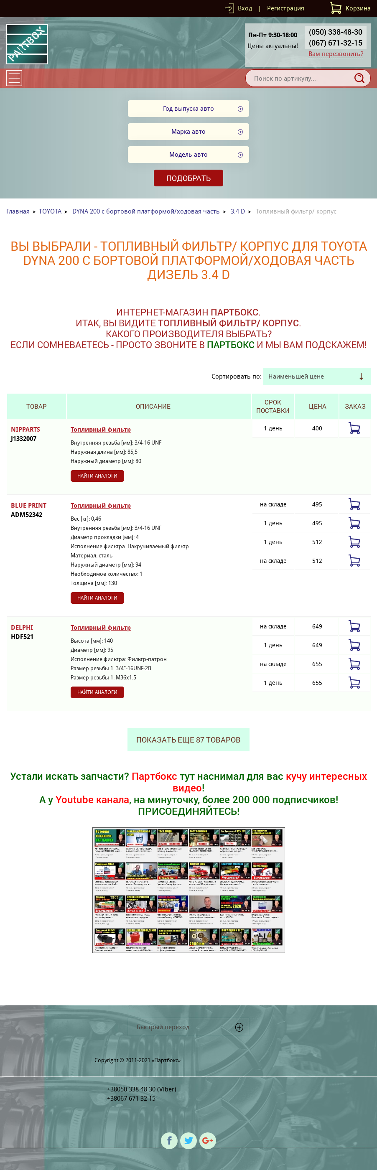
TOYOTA (50, 211)
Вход (245, 8)
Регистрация (285, 8)
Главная (18, 211)
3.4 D (238, 211)
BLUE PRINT (36, 510)
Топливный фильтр (101, 429)
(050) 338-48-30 (335, 32)
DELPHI (36, 632)
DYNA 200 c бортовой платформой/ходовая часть (146, 211)
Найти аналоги (97, 476)
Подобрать (188, 178)
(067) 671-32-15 (335, 43)
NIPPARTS (36, 434)
